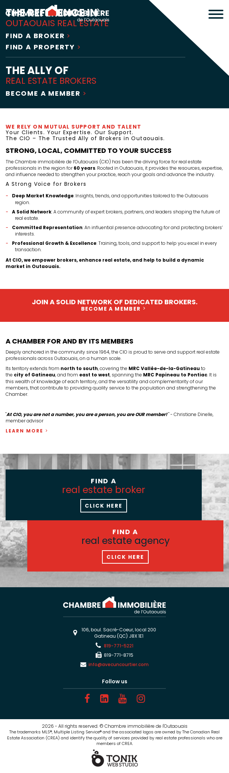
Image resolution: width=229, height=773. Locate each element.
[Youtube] (122, 698)
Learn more (24, 431)
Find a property (40, 47)
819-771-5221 (118, 646)
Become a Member (43, 93)
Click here (104, 505)
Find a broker (35, 35)
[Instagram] (141, 698)
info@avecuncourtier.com (119, 664)
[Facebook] (87, 698)
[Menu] (215, 14)
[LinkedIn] (104, 698)
